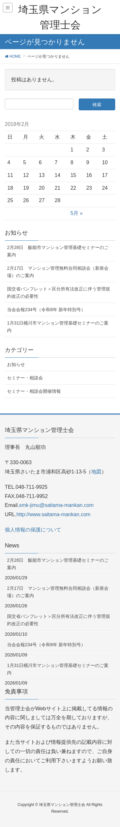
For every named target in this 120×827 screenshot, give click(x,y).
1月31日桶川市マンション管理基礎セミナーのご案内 (57, 326)
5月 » (76, 213)
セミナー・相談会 (25, 377)
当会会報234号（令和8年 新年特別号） (46, 309)
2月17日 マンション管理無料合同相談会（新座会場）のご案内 (57, 272)
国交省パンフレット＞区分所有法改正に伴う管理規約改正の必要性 (58, 292)
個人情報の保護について (33, 529)
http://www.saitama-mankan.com (53, 514)
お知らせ (16, 364)
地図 (96, 471)
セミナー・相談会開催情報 (34, 391)
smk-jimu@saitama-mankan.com (56, 505)
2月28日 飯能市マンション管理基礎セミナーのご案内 (57, 251)
